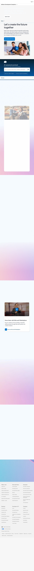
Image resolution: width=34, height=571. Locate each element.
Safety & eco (26, 533)
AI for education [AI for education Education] (25, 502)
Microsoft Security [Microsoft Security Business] (4, 510)
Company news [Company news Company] (25, 512)
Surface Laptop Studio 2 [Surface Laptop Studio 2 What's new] (5, 490)
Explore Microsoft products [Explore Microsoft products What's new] (6, 498)
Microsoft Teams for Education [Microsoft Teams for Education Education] (27, 490)
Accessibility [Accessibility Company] (25, 520)
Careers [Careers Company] (24, 508)
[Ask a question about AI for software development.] (17, 70)
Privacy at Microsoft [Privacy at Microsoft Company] (26, 514)
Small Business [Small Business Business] (4, 522)
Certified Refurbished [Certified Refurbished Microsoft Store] (15, 496)
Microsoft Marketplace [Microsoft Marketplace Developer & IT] (15, 519)
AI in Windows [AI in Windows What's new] (4, 496)
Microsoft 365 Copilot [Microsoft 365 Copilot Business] (5, 520)
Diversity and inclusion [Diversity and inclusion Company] (26, 518)
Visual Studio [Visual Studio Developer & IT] (14, 523)
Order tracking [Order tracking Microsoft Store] (14, 494)
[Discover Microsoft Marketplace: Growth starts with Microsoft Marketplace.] (16, 329)
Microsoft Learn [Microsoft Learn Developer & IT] (14, 512)
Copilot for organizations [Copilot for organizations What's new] (5, 492)
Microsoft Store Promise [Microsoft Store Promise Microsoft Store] (16, 498)
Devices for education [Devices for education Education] (26, 488)
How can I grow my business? (21, 73)
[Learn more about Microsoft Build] (7, 17)
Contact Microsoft (8, 533)
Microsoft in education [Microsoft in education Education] (26, 486)
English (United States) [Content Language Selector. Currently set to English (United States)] (6, 526)
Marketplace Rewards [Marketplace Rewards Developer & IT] (15, 521)
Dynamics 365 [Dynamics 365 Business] (4, 512)
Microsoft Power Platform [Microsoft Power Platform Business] (5, 516)
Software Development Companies (8, 4)
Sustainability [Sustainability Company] (25, 522)
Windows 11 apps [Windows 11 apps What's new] (4, 500)
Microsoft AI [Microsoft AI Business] (3, 508)
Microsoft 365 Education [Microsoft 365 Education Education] (27, 492)
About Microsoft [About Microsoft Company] (25, 510)
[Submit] (28, 69)
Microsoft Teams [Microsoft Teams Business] (4, 518)
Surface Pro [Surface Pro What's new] (3, 486)
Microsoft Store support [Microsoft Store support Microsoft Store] (16, 490)
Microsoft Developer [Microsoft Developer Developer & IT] (15, 510)
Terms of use (16, 533)
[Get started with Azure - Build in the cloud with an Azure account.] (9, 39)
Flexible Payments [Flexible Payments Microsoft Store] (15, 500)
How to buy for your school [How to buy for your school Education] (27, 494)
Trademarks (21, 533)
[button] (17, 48)
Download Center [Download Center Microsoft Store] (15, 488)
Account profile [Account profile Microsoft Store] (14, 486)
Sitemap (3, 533)
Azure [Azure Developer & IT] (13, 508)
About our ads (4, 535)
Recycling (29, 533)
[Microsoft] (17, 1)
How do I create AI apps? (9, 73)
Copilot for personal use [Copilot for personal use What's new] (5, 494)
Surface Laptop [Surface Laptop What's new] (4, 488)
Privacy (13, 533)
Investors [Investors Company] (24, 516)
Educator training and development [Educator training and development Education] (26, 497)
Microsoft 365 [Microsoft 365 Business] (4, 514)
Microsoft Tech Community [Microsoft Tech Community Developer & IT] (16, 517)
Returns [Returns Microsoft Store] (13, 492)
